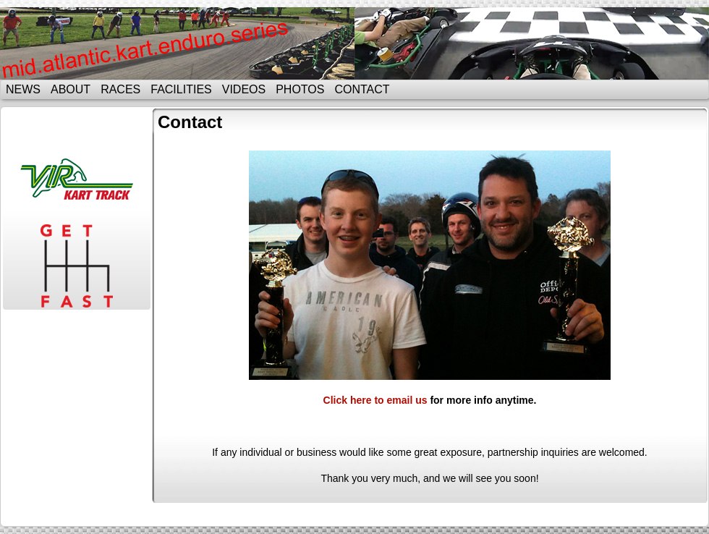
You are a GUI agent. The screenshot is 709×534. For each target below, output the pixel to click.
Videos (244, 89)
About (70, 89)
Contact (361, 89)
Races (120, 89)
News (23, 89)
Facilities (180, 89)
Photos (300, 89)
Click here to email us (375, 400)
